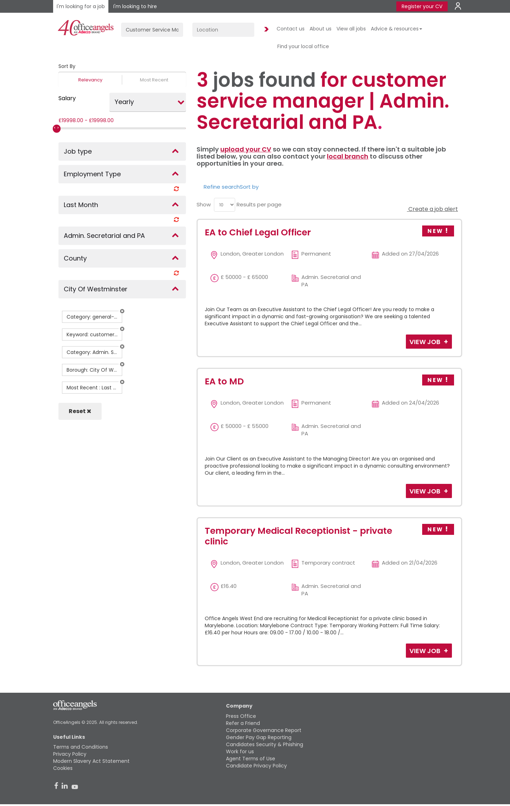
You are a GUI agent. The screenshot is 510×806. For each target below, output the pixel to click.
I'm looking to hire (135, 6)
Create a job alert (432, 209)
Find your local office (303, 46)
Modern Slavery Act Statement (91, 761)
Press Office (241, 716)
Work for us (240, 751)
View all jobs (351, 28)
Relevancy (90, 79)
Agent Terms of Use (250, 758)
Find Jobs (265, 29)
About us (321, 28)
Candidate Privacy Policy (256, 765)
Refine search (222, 186)
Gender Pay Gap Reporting (258, 737)
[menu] (224, 205)
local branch (347, 156)
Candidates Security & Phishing (264, 744)
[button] (122, 311)
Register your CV (422, 6)
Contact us (291, 28)
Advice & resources (396, 28)
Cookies (63, 768)
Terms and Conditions (80, 746)
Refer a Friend (243, 723)
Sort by (249, 186)
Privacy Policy (69, 754)
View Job (425, 341)
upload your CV (245, 149)
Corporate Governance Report (263, 730)
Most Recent (154, 79)
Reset (80, 411)
